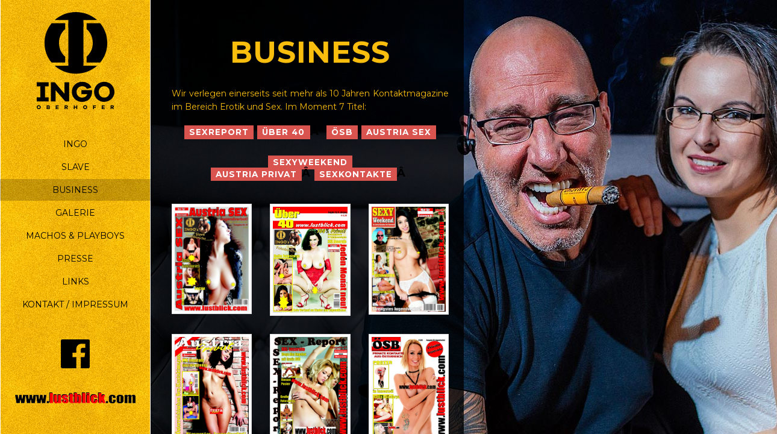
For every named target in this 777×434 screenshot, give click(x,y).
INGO (75, 144)
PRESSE (75, 258)
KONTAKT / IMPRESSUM (75, 304)
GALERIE (75, 212)
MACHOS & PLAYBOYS (75, 235)
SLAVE (75, 167)
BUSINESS (75, 189)
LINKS (75, 281)
